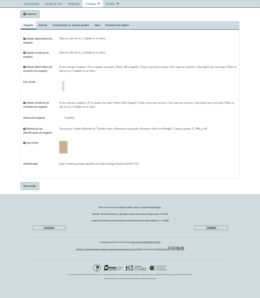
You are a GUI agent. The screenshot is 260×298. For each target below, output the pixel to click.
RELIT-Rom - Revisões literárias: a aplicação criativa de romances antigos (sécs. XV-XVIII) (109, 249)
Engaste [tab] (28, 25)
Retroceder (29, 186)
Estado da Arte (54, 3)
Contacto (49, 227)
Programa (73, 3)
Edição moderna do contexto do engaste (36, 104)
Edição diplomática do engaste (37, 40)
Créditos (211, 227)
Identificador (30, 163)
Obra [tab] (97, 25)
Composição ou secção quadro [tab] (70, 25)
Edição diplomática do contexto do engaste (37, 68)
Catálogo (90, 3)
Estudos (110, 3)
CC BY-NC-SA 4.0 (169, 248)
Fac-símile (29, 81)
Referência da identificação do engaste (37, 130)
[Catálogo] (98, 3)
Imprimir (30, 14)
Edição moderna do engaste (36, 54)
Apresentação (31, 3)
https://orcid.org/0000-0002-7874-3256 (145, 242)
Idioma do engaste (34, 117)
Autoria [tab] (43, 25)
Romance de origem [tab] (117, 25)
